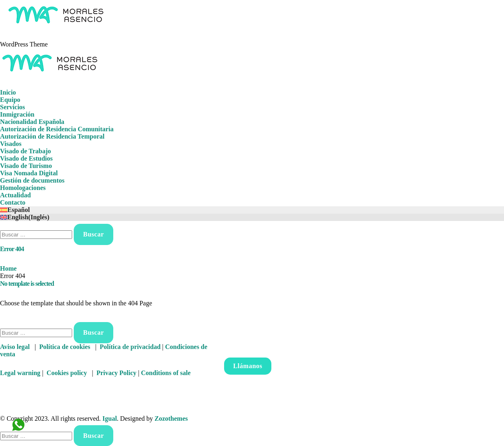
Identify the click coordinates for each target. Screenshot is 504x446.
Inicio (8, 92)
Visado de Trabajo (25, 151)
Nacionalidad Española (32, 121)
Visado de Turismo (26, 165)
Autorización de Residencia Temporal (52, 136)
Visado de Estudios (26, 158)
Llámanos (247, 365)
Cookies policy (66, 372)
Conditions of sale (166, 372)
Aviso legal (15, 346)
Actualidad (15, 195)
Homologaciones (23, 187)
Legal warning (20, 372)
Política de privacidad (130, 346)
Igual (109, 418)
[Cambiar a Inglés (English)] (252, 217)
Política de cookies (64, 346)
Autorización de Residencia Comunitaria (57, 129)
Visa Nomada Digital (29, 173)
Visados (11, 143)
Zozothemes (171, 418)
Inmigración (17, 114)
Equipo (10, 99)
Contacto (12, 202)
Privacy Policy (116, 372)
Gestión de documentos (32, 180)
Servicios (12, 107)
